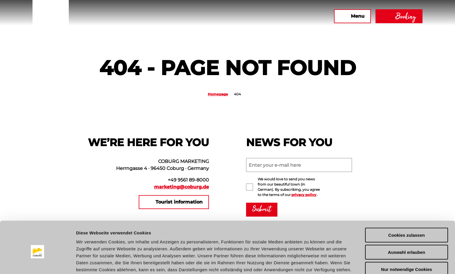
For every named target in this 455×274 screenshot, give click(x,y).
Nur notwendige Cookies (406, 243)
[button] (267, 16)
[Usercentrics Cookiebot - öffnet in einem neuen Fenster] (37, 262)
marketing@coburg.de (181, 187)
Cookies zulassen (406, 209)
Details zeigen (308, 262)
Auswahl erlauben (406, 226)
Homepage (218, 94)
